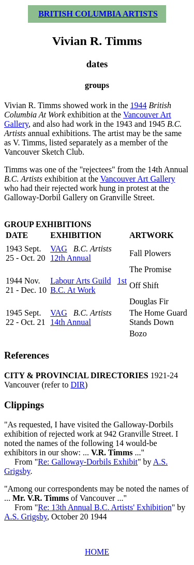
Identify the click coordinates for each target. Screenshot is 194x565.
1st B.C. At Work (88, 285)
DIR (77, 384)
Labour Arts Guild (80, 280)
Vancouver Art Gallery (137, 178)
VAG (58, 248)
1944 (138, 105)
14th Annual (70, 322)
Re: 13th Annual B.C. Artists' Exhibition (104, 507)
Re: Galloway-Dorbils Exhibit (88, 461)
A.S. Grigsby (25, 516)
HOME (97, 551)
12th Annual (70, 258)
